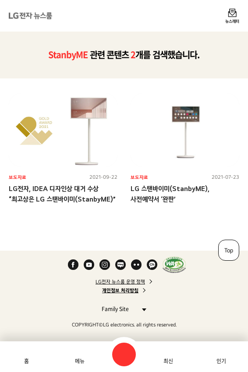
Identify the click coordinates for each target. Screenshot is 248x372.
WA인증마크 (174, 264)
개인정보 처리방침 (120, 290)
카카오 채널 (152, 264)
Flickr (136, 264)
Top (228, 250)
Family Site (122, 309)
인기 (221, 361)
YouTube (89, 264)
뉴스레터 (232, 21)
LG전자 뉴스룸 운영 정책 (120, 282)
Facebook (73, 264)
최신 (168, 361)
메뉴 (80, 361)
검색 (124, 354)
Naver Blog (120, 264)
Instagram (104, 264)
